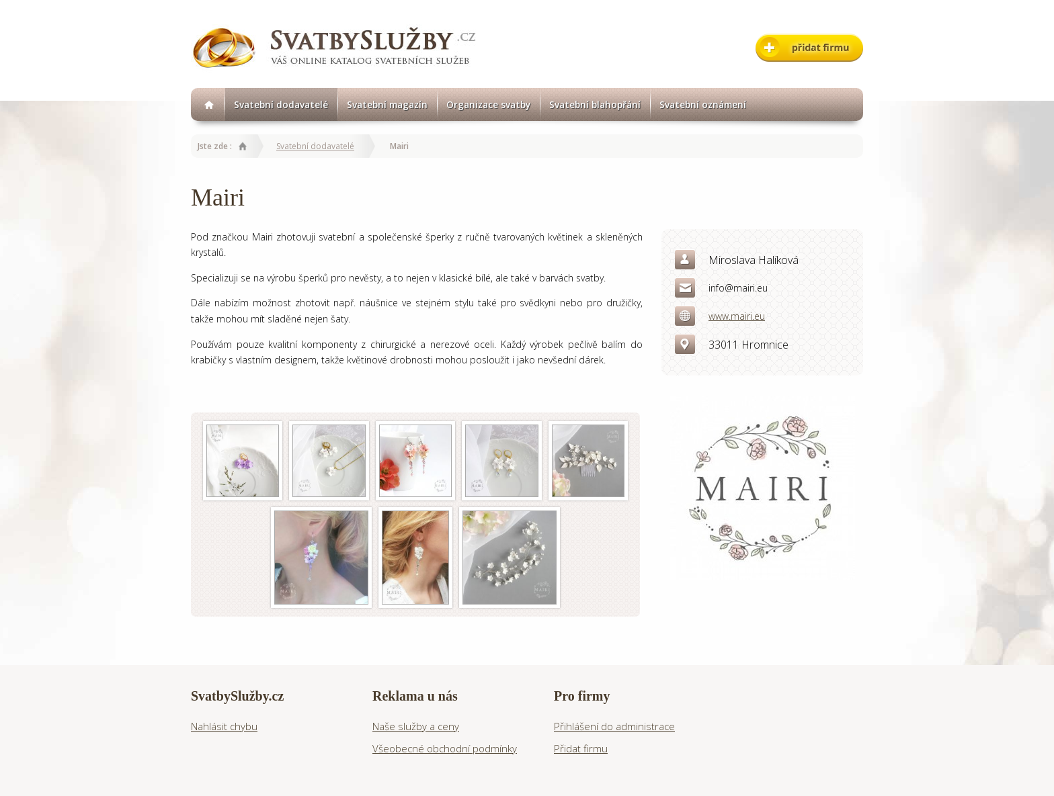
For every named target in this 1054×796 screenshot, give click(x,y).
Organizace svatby (488, 104)
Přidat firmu (581, 748)
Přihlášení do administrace (614, 726)
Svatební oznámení (702, 104)
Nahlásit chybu (224, 726)
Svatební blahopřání (595, 104)
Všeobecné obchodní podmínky (444, 748)
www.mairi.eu (736, 316)
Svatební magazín (387, 104)
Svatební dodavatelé (281, 104)
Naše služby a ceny (415, 726)
